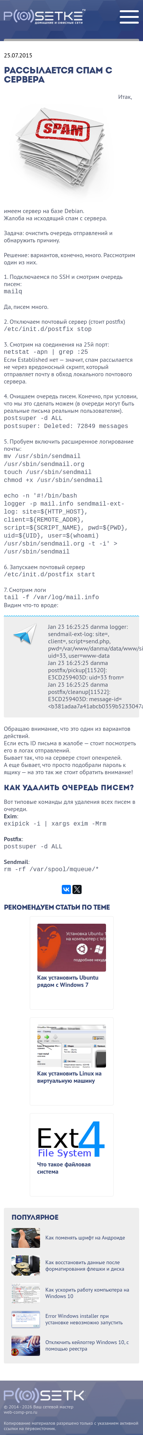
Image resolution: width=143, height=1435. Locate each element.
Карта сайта (15, 1424)
